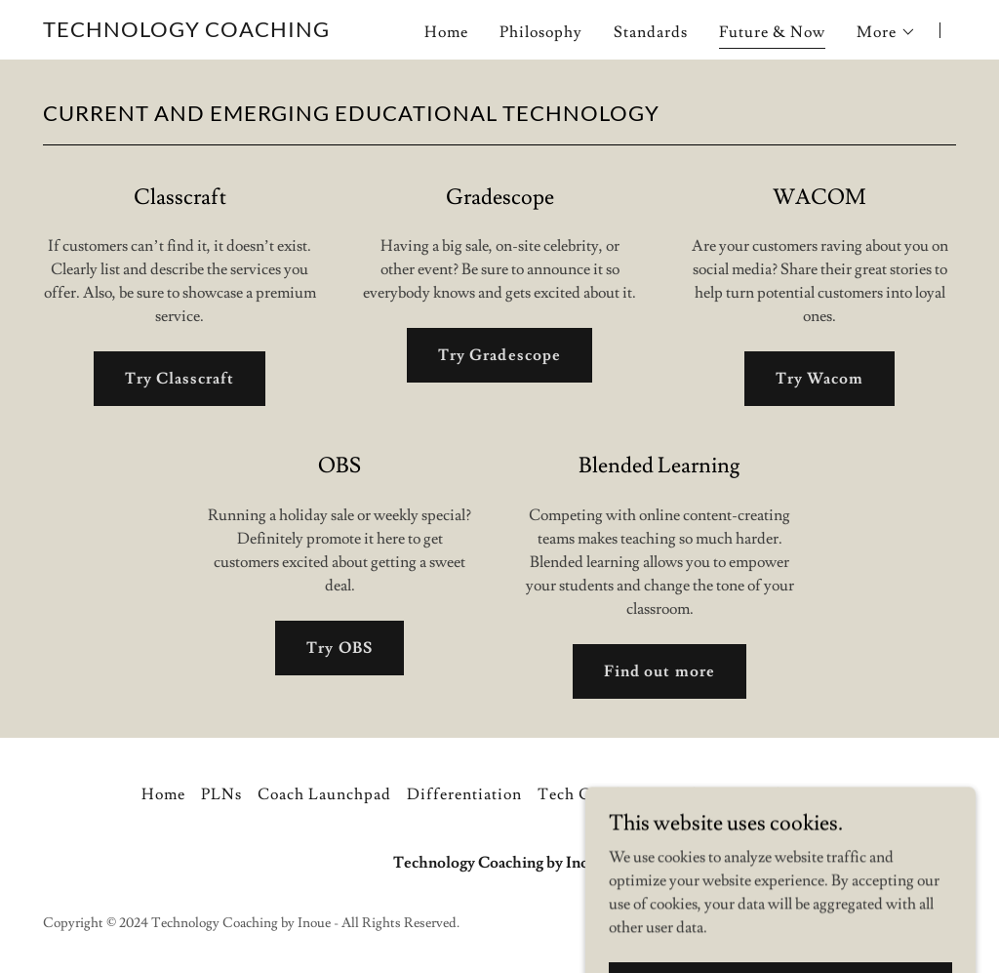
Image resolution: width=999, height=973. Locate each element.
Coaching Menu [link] (798, 794)
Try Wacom (819, 378)
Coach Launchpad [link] (324, 794)
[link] (186, 32)
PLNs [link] (221, 794)
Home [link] (446, 32)
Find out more (659, 671)
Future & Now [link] (772, 32)
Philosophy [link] (541, 32)
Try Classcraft (179, 378)
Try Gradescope (499, 355)
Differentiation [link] (464, 794)
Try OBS (339, 648)
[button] (886, 32)
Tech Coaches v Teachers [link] (630, 794)
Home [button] (163, 794)
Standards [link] (651, 32)
